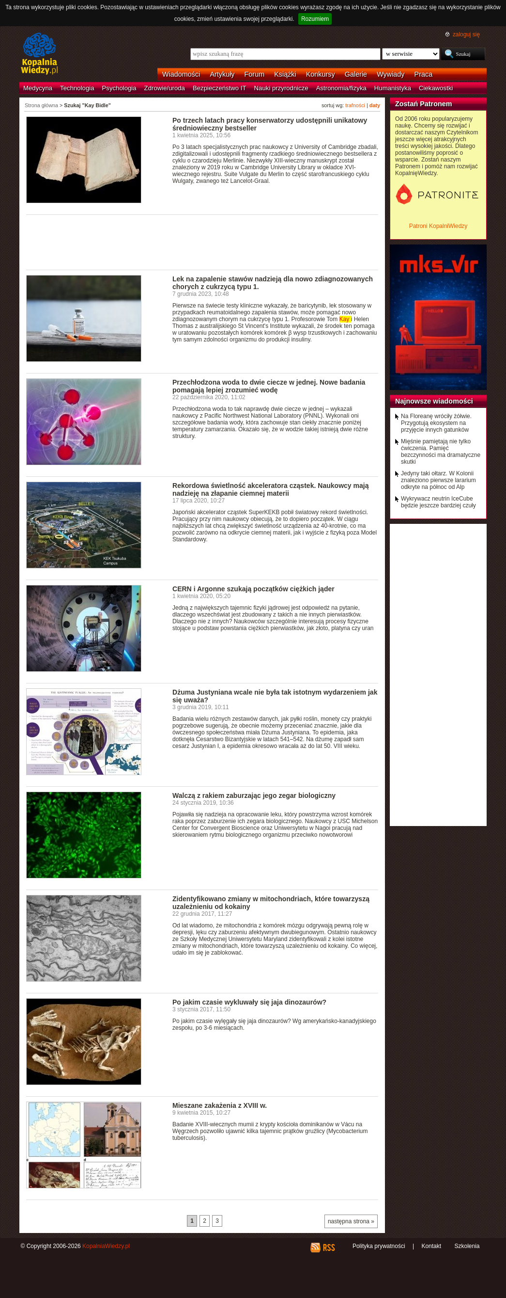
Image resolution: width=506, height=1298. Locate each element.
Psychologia (119, 88)
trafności (355, 105)
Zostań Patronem (423, 104)
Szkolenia (466, 1246)
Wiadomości (181, 74)
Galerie (356, 74)
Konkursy (320, 74)
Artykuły (222, 74)
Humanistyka (392, 88)
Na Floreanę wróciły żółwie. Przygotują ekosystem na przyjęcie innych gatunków (436, 423)
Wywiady (390, 74)
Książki (285, 74)
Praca (423, 74)
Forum (255, 74)
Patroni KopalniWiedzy (438, 226)
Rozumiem (315, 19)
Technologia (77, 88)
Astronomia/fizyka (341, 88)
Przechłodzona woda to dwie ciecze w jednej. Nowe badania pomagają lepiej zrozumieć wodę (268, 386)
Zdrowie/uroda (164, 88)
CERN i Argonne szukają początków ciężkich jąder (253, 589)
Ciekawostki (436, 88)
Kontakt (431, 1246)
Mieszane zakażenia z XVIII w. (219, 1105)
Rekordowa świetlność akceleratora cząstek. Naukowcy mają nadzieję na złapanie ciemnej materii (270, 489)
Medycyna (37, 88)
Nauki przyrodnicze (281, 88)
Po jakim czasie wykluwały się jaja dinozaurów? (249, 1002)
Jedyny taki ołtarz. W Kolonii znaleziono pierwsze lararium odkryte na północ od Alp (438, 480)
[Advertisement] (202, 241)
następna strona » (351, 1221)
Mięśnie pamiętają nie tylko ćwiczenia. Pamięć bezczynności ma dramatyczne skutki (440, 451)
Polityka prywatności (379, 1246)
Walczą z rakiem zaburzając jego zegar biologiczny (254, 795)
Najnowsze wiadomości (434, 401)
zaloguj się (466, 34)
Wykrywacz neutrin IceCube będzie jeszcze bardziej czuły (438, 502)
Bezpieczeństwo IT (219, 88)
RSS (328, 1247)
